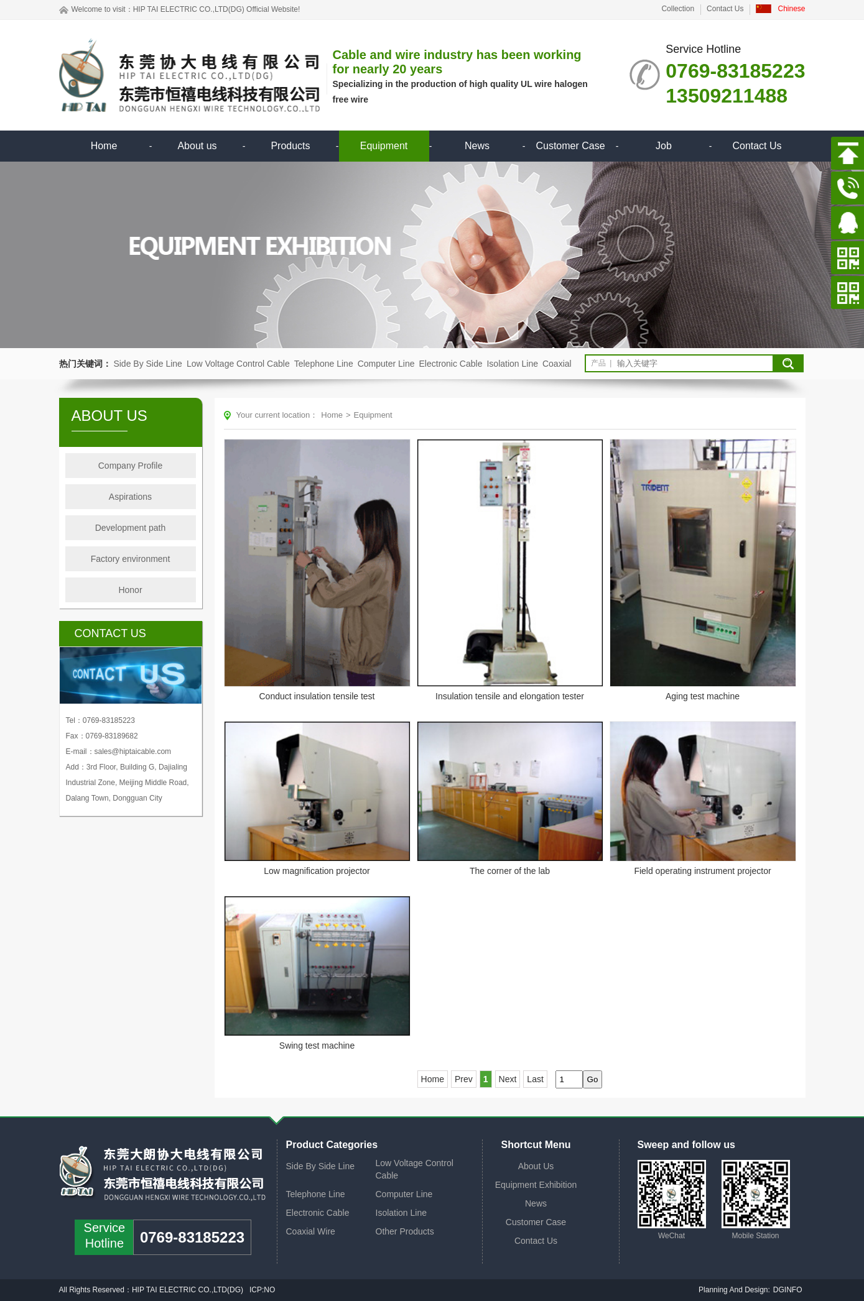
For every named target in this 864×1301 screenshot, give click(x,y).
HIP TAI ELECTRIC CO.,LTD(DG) (188, 9)
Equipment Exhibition (536, 1185)
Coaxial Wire (310, 1231)
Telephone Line (323, 364)
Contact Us (725, 8)
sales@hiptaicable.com (133, 751)
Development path (130, 528)
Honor (130, 590)
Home (104, 145)
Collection (677, 8)
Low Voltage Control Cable (238, 364)
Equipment (384, 145)
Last (535, 1079)
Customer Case (570, 145)
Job (664, 145)
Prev (464, 1079)
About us (196, 145)
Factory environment (130, 559)
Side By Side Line (147, 364)
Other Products (405, 1231)
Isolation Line (512, 364)
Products (290, 145)
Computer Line (386, 364)
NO (270, 1289)
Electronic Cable (451, 364)
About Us (536, 1166)
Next (508, 1079)
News (477, 145)
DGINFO (787, 1289)
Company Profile (130, 466)
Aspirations (130, 497)
